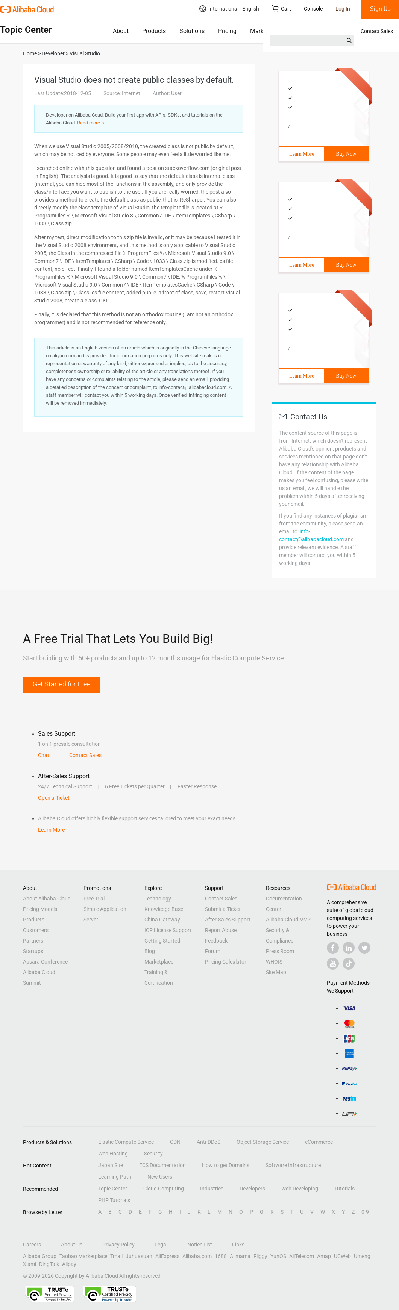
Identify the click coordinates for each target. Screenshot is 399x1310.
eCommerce (319, 1142)
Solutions (192, 31)
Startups (33, 951)
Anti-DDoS (208, 1142)
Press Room (280, 951)
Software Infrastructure (293, 1165)
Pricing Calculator (225, 962)
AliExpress (167, 1256)
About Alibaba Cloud (47, 899)
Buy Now (346, 154)
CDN (175, 1142)
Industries (211, 1189)
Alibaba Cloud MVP (288, 920)
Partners (33, 941)
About (121, 31)
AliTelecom (301, 1256)
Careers (32, 1245)
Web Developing (299, 1189)
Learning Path (114, 1177)
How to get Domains (225, 1165)
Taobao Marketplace (83, 1256)
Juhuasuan (139, 1256)
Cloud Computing (163, 1189)
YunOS (278, 1256)
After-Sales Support (227, 920)
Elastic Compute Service (126, 1142)
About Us (71, 1245)
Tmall (116, 1256)
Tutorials (344, 1189)
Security (153, 1154)
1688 (221, 1256)
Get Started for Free (61, 684)
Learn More (301, 154)
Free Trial (94, 899)
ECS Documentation (162, 1165)
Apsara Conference (45, 962)
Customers (36, 930)
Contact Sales (377, 31)
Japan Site (110, 1165)
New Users (159, 1177)
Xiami (29, 1264)
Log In (342, 9)
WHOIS (274, 962)
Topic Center (112, 1189)
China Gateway (162, 920)
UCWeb (342, 1256)
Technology (157, 899)
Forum (212, 951)
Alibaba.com (197, 1256)
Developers (252, 1189)
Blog (149, 951)
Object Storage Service (263, 1142)
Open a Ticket (54, 798)
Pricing (227, 31)
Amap (324, 1256)
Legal (161, 1245)
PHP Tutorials (114, 1200)
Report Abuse (221, 930)
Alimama (240, 1256)
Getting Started (162, 941)
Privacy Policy (118, 1245)
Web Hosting (113, 1154)
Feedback (216, 941)
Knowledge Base (163, 909)
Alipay (69, 1264)
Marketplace (266, 31)
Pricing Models (40, 909)
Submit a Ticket (223, 909)
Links (238, 1245)
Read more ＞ (91, 123)
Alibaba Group (39, 1256)
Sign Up (380, 8)
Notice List (199, 1245)
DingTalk (49, 1264)
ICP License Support (167, 930)
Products (154, 31)
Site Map (276, 972)
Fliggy (260, 1256)
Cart (281, 8)
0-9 (365, 1212)
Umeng (362, 1256)
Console (313, 9)
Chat (43, 755)
